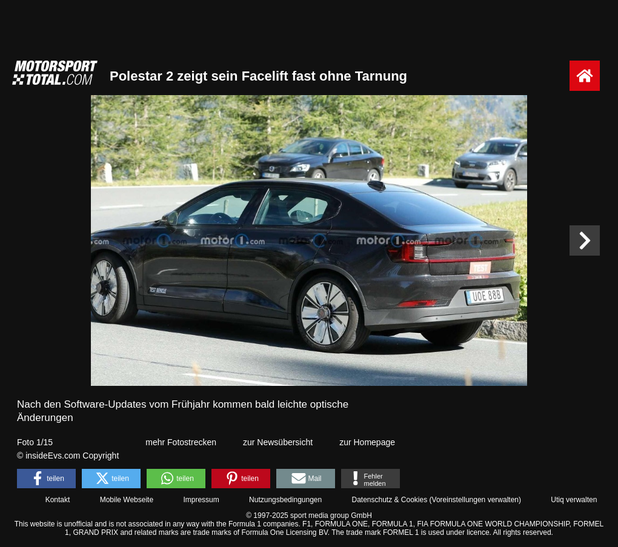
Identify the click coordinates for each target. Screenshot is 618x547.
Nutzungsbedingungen (285, 500)
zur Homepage (367, 442)
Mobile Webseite (127, 500)
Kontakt (57, 500)
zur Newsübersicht (278, 442)
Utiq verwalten (574, 500)
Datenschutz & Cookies (389, 500)
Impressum (201, 500)
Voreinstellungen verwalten (475, 500)
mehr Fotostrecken (180, 442)
